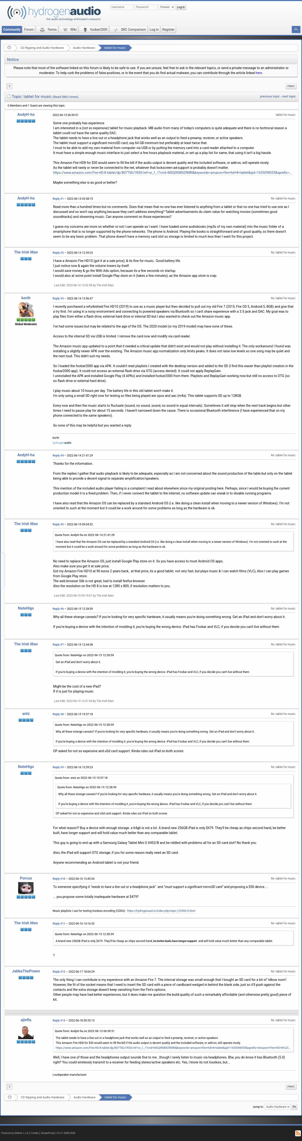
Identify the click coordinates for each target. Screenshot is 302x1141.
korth (26, 298)
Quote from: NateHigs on (84, 655)
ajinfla (26, 1020)
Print (291, 86)
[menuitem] (291, 86)
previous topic (270, 96)
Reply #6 (58, 608)
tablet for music (115, 48)
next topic (289, 96)
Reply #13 (59, 1020)
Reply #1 (58, 198)
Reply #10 (59, 878)
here (259, 73)
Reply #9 (58, 767)
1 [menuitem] (9, 86)
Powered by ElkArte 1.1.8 (15, 1133)
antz (26, 713)
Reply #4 (58, 455)
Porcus (26, 878)
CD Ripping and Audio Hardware (42, 48)
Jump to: (258, 1106)
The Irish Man (26, 252)
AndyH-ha (26, 114)
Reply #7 (58, 644)
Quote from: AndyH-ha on (85, 535)
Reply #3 (58, 298)
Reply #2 (58, 252)
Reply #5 (58, 524)
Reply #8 (58, 714)
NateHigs (26, 608)
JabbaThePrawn (26, 971)
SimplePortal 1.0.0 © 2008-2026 (58, 1133)
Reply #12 (59, 971)
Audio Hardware (84, 48)
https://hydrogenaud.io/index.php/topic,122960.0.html (161, 911)
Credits (35, 1133)
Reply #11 (59, 923)
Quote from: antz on (81, 778)
